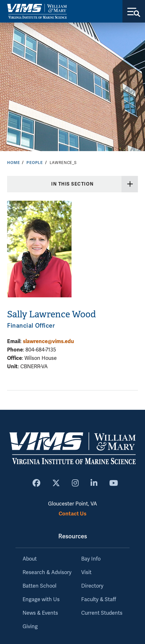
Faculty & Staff (98, 599)
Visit (86, 572)
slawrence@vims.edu (48, 341)
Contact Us (72, 513)
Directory (92, 586)
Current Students (101, 613)
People (34, 162)
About (30, 559)
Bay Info (91, 559)
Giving (30, 626)
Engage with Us (41, 599)
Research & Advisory (47, 572)
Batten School (39, 586)
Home (13, 162)
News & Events (40, 613)
